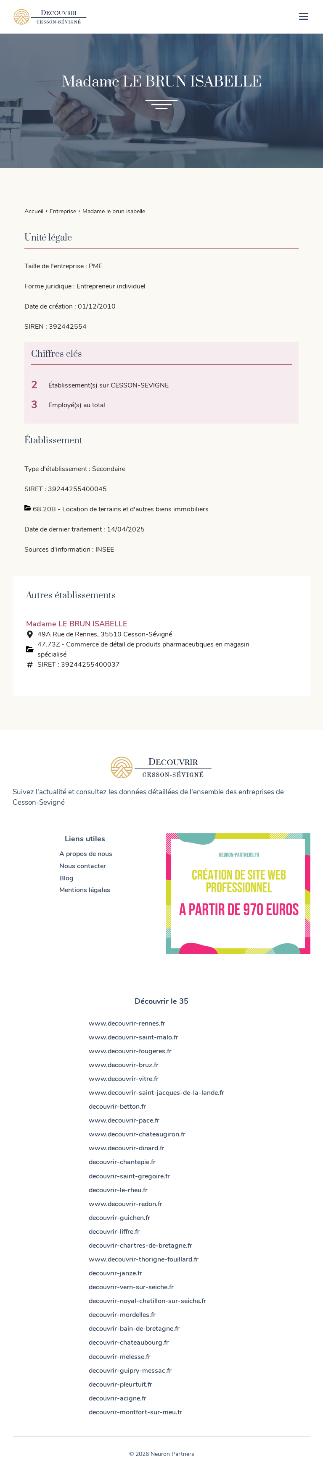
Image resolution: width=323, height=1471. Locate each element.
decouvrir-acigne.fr (117, 1398)
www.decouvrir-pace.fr (124, 1120)
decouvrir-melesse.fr (120, 1356)
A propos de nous (85, 854)
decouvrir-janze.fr (115, 1273)
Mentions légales (84, 890)
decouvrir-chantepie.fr (122, 1162)
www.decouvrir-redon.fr (125, 1204)
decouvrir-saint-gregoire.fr (129, 1176)
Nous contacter (82, 866)
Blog (66, 878)
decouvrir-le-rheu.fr (118, 1190)
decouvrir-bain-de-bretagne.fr (134, 1328)
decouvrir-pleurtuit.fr (120, 1384)
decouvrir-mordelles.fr (122, 1314)
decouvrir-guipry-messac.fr (130, 1370)
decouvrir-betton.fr (117, 1106)
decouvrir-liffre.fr (114, 1231)
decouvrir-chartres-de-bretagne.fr (140, 1245)
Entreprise (63, 211)
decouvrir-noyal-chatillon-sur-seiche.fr (147, 1301)
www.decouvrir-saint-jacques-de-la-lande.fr (156, 1092)
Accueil (33, 211)
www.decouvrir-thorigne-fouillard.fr (144, 1259)
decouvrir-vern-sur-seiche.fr (131, 1287)
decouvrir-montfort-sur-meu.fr (135, 1412)
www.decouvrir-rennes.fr (127, 1023)
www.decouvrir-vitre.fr (124, 1079)
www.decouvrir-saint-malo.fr (133, 1037)
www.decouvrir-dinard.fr (126, 1148)
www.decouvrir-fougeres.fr (130, 1051)
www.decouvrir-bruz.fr (124, 1065)
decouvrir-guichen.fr (119, 1217)
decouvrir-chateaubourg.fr (129, 1342)
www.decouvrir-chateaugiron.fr (137, 1134)
